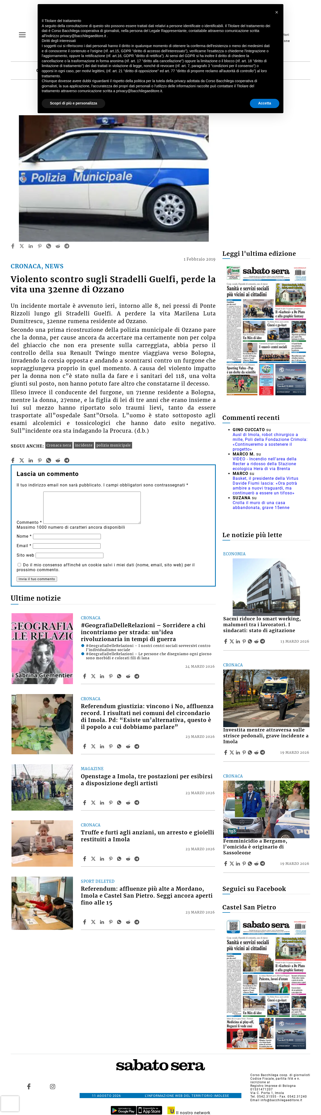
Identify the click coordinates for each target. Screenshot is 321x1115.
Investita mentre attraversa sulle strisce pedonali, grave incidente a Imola (266, 736)
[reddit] (58, 246)
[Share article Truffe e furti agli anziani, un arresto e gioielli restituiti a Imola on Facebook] (85, 858)
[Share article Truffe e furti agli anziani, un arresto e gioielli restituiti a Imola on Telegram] (137, 858)
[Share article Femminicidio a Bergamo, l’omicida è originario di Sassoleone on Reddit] (257, 863)
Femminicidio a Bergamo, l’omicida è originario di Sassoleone (255, 847)
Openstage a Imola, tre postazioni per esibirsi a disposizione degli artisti (147, 780)
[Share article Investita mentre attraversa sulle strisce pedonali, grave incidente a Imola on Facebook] (226, 752)
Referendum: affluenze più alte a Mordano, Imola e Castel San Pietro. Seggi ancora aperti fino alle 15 (147, 896)
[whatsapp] (49, 246)
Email (24, 545)
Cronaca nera (59, 445)
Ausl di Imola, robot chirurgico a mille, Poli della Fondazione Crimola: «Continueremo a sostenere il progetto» (270, 442)
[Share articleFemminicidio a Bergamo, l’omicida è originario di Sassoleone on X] (232, 863)
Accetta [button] (264, 103)
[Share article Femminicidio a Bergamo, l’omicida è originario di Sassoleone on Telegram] (263, 863)
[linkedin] (31, 246)
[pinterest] (40, 246)
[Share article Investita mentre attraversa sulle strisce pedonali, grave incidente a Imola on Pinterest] (245, 752)
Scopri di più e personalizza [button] (73, 103)
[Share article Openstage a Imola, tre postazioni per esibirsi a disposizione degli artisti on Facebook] (85, 802)
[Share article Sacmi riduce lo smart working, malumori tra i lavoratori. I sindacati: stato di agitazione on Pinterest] (245, 641)
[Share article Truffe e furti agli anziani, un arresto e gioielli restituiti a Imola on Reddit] (129, 858)
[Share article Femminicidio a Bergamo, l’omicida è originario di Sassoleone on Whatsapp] (251, 863)
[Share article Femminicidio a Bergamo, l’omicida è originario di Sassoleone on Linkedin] (239, 863)
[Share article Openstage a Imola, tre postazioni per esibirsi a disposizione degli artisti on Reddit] (129, 802)
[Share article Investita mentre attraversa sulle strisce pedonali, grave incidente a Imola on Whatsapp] (251, 752)
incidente (84, 445)
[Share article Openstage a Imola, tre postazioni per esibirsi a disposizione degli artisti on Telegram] (137, 802)
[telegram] (67, 246)
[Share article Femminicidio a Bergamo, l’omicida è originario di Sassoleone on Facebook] (226, 863)
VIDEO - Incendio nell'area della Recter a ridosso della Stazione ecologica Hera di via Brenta (265, 463)
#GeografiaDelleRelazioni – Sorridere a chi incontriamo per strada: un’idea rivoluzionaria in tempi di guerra (143, 632)
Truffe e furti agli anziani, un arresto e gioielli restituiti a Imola (147, 836)
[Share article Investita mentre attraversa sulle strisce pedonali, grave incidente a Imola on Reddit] (257, 752)
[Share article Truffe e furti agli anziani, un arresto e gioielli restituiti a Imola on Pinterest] (111, 858)
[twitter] (22, 246)
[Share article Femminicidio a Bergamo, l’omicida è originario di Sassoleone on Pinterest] (245, 863)
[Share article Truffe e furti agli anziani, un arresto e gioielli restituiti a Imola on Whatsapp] (120, 858)
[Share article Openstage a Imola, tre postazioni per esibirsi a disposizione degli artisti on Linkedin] (103, 802)
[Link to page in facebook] (29, 1086)
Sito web (25, 555)
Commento (29, 522)
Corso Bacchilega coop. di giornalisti (280, 1075)
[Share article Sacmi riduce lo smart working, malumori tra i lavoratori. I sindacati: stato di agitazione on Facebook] (226, 641)
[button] (277, 12)
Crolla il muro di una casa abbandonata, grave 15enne (261, 505)
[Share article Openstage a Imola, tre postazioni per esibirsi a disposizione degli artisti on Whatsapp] (120, 802)
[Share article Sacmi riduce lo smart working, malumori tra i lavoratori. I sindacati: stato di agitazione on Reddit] (257, 641)
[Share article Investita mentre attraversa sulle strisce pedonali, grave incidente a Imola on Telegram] (263, 752)
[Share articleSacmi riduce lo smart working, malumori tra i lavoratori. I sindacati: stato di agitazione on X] (232, 641)
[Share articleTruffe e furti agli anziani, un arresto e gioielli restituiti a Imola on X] (94, 858)
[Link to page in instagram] (52, 1086)
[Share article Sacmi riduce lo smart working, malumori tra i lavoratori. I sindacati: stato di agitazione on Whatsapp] (251, 641)
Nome (24, 536)
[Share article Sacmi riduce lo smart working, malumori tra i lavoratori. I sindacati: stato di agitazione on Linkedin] (239, 641)
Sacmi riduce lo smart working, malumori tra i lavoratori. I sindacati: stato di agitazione (262, 624)
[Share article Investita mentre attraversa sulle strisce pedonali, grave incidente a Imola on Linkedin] (239, 752)
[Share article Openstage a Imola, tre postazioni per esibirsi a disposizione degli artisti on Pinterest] (111, 802)
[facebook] (13, 246)
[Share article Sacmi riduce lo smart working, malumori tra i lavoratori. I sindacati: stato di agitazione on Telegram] (263, 641)
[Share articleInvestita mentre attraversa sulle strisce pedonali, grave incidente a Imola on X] (232, 752)
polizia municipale (114, 445)
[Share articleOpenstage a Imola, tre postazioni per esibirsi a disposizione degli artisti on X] (94, 802)
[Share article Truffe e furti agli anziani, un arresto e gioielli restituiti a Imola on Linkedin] (103, 858)
